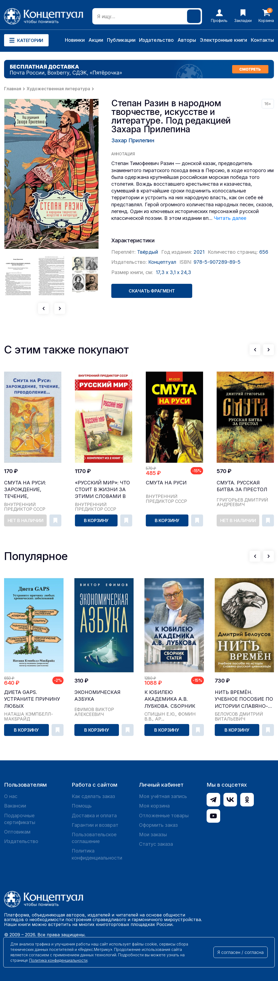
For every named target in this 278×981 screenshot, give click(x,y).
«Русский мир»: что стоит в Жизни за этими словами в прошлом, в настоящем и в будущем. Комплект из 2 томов (103, 490)
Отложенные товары (164, 815)
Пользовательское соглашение (94, 838)
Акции (96, 40)
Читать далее (230, 218)
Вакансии (15, 806)
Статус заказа (156, 844)
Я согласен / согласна (240, 952)
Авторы (187, 40)
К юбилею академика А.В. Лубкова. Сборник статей (169, 699)
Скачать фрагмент (152, 291)
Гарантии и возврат (95, 825)
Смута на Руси (166, 482)
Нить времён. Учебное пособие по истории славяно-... (244, 699)
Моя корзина (154, 806)
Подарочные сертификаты (19, 819)
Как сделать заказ (93, 796)
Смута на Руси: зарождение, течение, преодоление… (25, 490)
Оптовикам (17, 832)
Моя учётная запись (163, 796)
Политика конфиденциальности (97, 854)
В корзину (96, 520)
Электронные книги (223, 40)
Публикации (121, 40)
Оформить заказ (158, 825)
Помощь (82, 806)
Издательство (156, 40)
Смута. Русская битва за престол (242, 486)
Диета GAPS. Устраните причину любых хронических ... (32, 699)
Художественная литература (58, 88)
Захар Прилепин (132, 140)
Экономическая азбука (97, 695)
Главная (12, 88)
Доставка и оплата (94, 815)
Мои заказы (153, 834)
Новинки (75, 40)
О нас (10, 796)
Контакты (262, 40)
